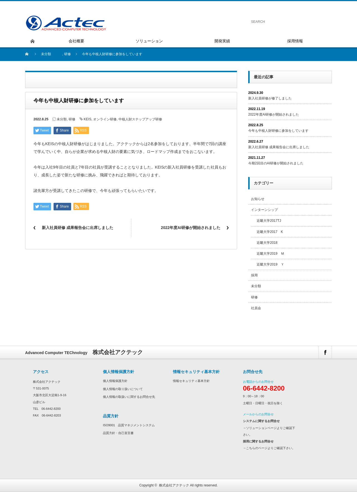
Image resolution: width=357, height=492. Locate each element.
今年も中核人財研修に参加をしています (278, 131)
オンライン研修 (105, 119)
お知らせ (257, 199)
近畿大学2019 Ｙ (270, 264)
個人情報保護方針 (115, 381)
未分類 (46, 54)
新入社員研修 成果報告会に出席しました (77, 227)
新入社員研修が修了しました (270, 98)
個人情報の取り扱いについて (123, 389)
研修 (67, 54)
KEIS (87, 119)
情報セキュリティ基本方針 (191, 381)
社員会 (256, 308)
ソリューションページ (261, 428)
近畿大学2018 (267, 243)
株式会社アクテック (174, 485)
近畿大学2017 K (270, 232)
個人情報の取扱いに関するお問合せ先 (129, 396)
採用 (254, 275)
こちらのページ (256, 448)
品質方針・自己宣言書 (118, 433)
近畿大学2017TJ (269, 221)
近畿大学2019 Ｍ (270, 253)
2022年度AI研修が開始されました (190, 227)
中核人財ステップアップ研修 (140, 119)
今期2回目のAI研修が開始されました (275, 163)
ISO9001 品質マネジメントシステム (129, 425)
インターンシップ (264, 210)
